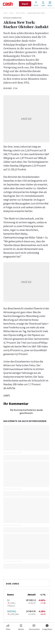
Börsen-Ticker (20, 13)
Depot (25, 3)
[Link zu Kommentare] (34, 626)
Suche (36, 3)
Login (43, 3)
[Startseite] (8, 4)
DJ (8, 600)
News (11, 13)
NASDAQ (11, 611)
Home (5, 13)
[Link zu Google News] (47, 626)
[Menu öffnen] (49, 4)
